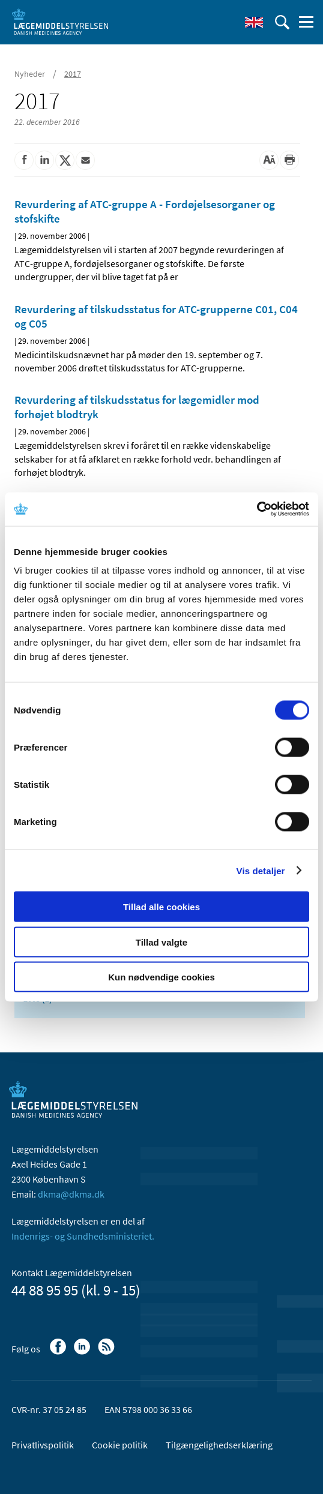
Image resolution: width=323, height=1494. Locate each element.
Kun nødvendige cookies (161, 977)
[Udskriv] (289, 160)
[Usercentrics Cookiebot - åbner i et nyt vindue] (256, 509)
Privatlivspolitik (42, 1445)
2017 (72, 73)
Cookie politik (120, 1445)
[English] (254, 22)
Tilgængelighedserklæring (219, 1445)
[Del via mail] (85, 160)
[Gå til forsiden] (60, 21)
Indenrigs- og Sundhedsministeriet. (82, 1236)
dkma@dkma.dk (71, 1194)
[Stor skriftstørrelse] (269, 160)
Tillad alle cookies (161, 907)
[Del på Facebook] (24, 160)
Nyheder (29, 73)
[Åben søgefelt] (282, 22)
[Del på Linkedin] (44, 160)
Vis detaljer (261, 870)
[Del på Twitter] (64, 160)
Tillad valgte (161, 942)
